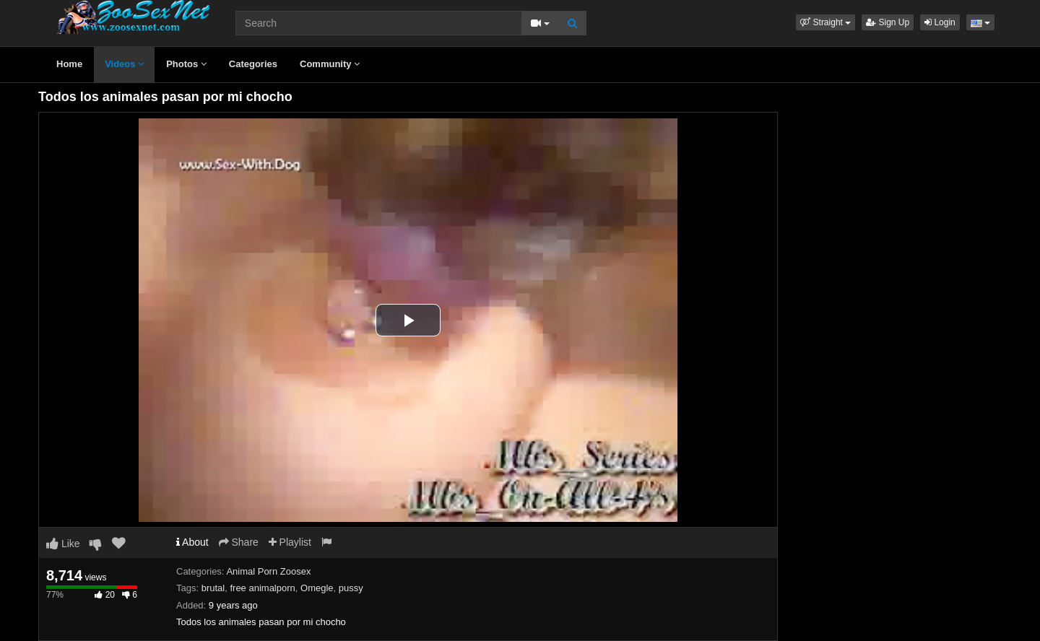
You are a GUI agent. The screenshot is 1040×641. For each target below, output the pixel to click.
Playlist (290, 542)
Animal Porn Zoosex (268, 571)
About (192, 542)
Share (239, 542)
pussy (351, 588)
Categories (253, 63)
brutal (213, 588)
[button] (825, 22)
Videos (124, 63)
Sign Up (887, 22)
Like (63, 543)
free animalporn (262, 588)
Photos (186, 63)
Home (69, 63)
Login (940, 22)
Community (330, 63)
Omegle (317, 588)
